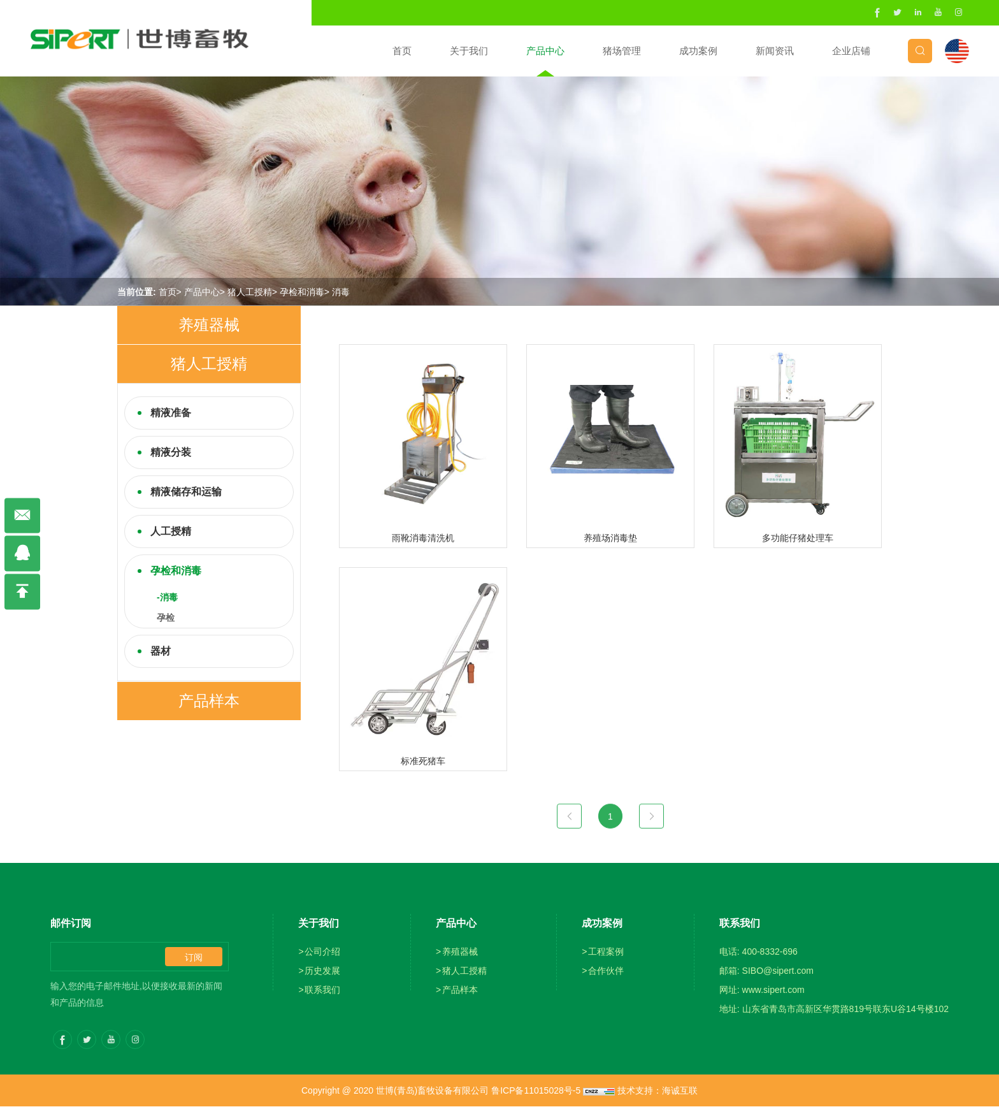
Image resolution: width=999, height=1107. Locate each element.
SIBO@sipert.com (778, 971)
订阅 (194, 958)
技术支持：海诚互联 (657, 1091)
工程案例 (606, 952)
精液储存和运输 (186, 491)
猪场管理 (621, 50)
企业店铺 (850, 50)
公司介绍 (322, 952)
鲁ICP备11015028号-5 (535, 1091)
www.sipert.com (773, 990)
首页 (401, 50)
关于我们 (468, 50)
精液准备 (170, 412)
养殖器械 (209, 324)
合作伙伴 (606, 971)
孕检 (166, 617)
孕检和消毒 (302, 292)
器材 (160, 651)
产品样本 (209, 700)
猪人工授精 (249, 292)
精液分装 (170, 452)
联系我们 (322, 990)
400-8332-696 (770, 952)
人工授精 (170, 531)
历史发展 (322, 971)
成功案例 (698, 50)
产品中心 (545, 50)
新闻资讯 (774, 50)
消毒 (341, 292)
